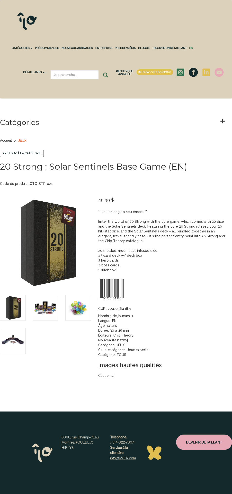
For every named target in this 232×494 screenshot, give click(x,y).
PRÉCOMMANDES (47, 48)
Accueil (6, 140)
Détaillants (34, 72)
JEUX (22, 140)
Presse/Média (125, 48)
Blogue (144, 48)
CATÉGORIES (22, 48)
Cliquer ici (106, 376)
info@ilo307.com (123, 458)
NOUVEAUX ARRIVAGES (77, 48)
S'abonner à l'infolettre (154, 72)
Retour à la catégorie (22, 153)
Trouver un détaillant (169, 48)
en (191, 48)
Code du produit (13, 184)
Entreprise (103, 48)
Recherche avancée (124, 72)
